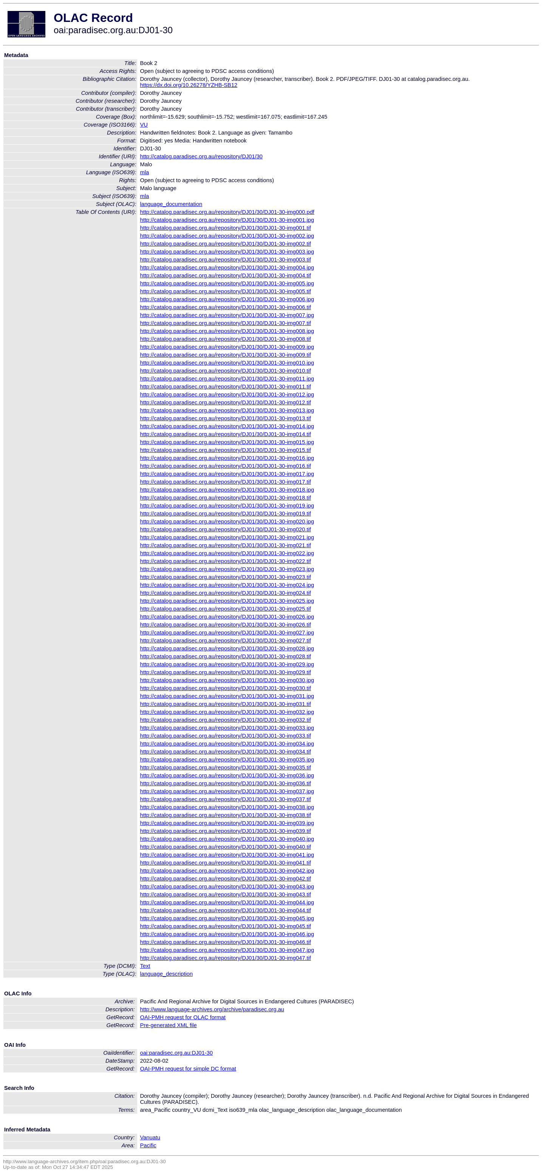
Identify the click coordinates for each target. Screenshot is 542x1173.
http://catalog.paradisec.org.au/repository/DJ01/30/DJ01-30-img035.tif (225, 767)
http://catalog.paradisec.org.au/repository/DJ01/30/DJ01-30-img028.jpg (227, 648)
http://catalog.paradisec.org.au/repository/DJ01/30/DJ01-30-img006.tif (225, 307)
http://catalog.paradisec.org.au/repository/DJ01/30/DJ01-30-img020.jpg (227, 521)
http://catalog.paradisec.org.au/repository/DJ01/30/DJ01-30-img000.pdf (227, 212)
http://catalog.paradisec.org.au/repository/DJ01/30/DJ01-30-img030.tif (225, 688)
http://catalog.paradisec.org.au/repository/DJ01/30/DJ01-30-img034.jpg (227, 744)
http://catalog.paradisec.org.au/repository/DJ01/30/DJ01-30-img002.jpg (227, 236)
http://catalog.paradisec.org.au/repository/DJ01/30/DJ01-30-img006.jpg (227, 299)
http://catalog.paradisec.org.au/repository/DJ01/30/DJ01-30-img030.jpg (227, 680)
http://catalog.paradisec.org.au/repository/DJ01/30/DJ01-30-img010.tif (225, 371)
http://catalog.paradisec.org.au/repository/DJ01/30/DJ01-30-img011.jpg (227, 379)
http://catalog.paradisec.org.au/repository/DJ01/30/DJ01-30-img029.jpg (227, 664)
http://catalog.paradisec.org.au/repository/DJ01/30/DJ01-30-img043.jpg (227, 887)
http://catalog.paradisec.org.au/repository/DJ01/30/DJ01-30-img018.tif (225, 498)
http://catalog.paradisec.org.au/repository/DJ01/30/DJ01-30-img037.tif (225, 799)
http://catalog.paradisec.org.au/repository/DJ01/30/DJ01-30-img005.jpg (227, 283)
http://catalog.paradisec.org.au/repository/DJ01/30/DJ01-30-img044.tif (225, 910)
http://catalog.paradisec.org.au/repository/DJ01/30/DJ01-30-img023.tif (225, 577)
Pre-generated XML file (168, 1025)
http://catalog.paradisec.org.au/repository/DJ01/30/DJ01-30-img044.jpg (227, 902)
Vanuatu (150, 1137)
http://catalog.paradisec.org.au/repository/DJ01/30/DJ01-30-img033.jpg (227, 728)
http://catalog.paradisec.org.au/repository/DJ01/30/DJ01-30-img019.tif (225, 514)
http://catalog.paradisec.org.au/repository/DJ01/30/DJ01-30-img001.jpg (227, 220)
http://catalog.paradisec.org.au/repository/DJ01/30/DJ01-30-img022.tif (225, 561)
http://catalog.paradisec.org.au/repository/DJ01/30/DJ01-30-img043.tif (225, 894)
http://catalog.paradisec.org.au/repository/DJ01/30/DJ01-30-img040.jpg (227, 839)
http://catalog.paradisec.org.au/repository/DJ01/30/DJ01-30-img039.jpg (227, 823)
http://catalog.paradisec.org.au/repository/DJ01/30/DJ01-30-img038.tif (225, 815)
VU (144, 125)
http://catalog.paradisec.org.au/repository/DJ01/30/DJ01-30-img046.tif (225, 942)
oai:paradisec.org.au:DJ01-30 (176, 1053)
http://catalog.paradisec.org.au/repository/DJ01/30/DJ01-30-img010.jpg (227, 363)
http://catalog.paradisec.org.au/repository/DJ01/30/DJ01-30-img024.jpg (227, 585)
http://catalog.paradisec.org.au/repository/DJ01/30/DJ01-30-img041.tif (225, 863)
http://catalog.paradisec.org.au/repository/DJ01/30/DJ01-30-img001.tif (225, 228)
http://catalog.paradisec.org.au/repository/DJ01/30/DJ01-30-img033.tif (225, 736)
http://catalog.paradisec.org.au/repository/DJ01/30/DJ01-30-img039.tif (225, 831)
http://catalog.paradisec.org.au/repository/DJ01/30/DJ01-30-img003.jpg (227, 252)
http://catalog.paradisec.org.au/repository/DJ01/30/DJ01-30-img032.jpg (227, 712)
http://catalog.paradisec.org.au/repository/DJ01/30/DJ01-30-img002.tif (225, 244)
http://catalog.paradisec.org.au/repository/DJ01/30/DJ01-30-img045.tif (225, 926)
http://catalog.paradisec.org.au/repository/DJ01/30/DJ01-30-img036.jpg (227, 775)
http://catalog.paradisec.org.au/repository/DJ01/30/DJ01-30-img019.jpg (227, 506)
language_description (166, 974)
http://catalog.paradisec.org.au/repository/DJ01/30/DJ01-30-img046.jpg (227, 934)
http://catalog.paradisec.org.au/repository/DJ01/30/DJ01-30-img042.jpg (227, 871)
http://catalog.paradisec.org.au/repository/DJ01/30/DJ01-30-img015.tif (225, 450)
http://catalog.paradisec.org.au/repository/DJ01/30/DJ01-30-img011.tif (225, 387)
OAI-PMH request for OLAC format (183, 1017)
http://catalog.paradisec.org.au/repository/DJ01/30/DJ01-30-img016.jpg (227, 458)
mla (144, 172)
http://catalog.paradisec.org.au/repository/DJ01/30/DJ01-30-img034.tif (225, 752)
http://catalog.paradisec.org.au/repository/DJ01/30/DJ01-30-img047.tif (225, 958)
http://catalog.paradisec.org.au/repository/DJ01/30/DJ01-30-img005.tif (225, 291)
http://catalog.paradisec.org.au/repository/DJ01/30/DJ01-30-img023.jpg (227, 569)
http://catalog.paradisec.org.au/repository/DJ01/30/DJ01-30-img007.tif (225, 323)
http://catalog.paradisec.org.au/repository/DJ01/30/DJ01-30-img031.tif (225, 704)
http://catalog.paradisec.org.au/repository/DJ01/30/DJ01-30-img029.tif (225, 672)
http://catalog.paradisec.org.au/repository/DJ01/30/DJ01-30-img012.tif (225, 402)
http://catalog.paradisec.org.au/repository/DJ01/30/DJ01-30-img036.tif (225, 783)
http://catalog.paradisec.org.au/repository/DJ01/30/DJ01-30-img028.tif (225, 656)
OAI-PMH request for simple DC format (188, 1069)
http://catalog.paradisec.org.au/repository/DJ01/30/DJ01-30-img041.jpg (227, 855)
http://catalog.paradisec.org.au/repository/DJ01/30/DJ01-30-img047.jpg (227, 950)
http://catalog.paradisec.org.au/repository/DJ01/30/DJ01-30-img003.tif (225, 260)
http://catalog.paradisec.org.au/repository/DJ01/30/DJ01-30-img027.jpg (227, 633)
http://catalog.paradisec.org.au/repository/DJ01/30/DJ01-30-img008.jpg (227, 331)
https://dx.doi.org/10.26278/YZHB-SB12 (188, 85)
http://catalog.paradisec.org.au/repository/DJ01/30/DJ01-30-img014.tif (225, 434)
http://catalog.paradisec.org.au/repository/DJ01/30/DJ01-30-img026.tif (225, 625)
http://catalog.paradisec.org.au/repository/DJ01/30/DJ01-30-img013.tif (225, 418)
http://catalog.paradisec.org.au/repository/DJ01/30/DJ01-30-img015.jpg (227, 442)
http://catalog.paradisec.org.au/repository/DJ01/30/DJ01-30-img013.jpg (227, 410)
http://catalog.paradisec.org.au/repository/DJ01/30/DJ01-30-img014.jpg (227, 426)
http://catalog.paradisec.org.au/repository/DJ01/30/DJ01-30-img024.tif (225, 593)
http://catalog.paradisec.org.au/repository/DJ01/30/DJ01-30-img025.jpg (227, 601)
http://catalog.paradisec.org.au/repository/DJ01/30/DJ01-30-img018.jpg (227, 490)
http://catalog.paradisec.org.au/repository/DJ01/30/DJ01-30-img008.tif (225, 339)
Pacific (148, 1145)
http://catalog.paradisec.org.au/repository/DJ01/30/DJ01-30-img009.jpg (227, 347)
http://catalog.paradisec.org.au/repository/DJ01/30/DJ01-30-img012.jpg (227, 395)
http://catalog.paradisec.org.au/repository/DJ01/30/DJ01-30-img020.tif (225, 529)
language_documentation (171, 204)
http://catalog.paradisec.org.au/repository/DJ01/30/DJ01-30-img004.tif (225, 275)
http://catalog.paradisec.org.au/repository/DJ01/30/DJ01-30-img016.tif (225, 466)
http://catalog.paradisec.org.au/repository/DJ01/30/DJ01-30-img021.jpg (227, 537)
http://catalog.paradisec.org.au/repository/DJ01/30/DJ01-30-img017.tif (225, 482)
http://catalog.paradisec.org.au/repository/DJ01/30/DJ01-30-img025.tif (225, 609)
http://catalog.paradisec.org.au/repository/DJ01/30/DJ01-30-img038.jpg (227, 807)
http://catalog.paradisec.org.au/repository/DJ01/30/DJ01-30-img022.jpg (227, 553)
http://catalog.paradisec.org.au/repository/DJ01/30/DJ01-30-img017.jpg (227, 474)
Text (145, 966)
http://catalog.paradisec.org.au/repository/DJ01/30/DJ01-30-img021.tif (225, 545)
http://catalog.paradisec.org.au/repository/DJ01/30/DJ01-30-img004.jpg (227, 268)
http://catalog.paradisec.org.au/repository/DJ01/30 (201, 156)
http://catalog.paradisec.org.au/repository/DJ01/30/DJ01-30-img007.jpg (227, 315)
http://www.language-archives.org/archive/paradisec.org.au (212, 1009)
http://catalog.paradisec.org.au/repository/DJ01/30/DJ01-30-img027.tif (225, 641)
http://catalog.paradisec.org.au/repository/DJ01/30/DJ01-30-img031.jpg (227, 696)
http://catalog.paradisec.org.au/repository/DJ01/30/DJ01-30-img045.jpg (227, 918)
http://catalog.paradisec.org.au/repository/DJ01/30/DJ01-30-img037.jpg (227, 791)
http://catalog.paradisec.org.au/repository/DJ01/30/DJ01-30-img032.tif (225, 720)
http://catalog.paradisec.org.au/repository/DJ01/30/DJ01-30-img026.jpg (227, 617)
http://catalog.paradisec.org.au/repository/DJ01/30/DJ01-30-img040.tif (225, 847)
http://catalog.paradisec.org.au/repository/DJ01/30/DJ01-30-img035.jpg (227, 760)
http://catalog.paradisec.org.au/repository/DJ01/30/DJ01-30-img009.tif (225, 355)
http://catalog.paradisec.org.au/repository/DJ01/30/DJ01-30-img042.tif (225, 879)
